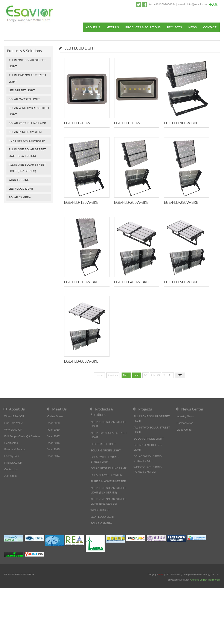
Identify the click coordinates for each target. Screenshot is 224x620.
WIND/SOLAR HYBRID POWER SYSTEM (148, 469)
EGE (160, 574)
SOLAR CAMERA (20, 197)
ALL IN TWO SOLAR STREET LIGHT (108, 435)
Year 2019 (53, 429)
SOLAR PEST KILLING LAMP (27, 123)
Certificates (11, 443)
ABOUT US (93, 27)
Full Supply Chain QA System (22, 436)
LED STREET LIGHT (22, 90)
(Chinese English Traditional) (204, 579)
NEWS (192, 27)
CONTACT (209, 27)
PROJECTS (174, 27)
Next (126, 375)
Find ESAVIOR (13, 462)
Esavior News (185, 423)
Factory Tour (11, 456)
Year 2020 (53, 423)
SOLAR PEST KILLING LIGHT (148, 447)
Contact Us (11, 469)
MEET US (113, 27)
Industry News (185, 416)
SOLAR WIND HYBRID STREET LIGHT (104, 459)
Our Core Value (13, 423)
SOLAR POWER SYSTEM (25, 132)
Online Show (55, 416)
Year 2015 (53, 449)
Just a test (10, 475)
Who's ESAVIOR (14, 416)
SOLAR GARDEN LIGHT (24, 99)
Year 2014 (53, 456)
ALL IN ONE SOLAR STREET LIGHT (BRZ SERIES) (108, 501)
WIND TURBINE (19, 179)
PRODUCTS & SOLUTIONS (143, 27)
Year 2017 (53, 436)
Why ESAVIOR (13, 429)
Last (136, 375)
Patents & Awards (15, 449)
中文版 (213, 4)
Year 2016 (53, 443)
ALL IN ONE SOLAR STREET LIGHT (108, 424)
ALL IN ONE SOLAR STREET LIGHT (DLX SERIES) (108, 490)
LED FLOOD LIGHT (21, 188)
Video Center (184, 429)
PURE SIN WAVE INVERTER (27, 140)
